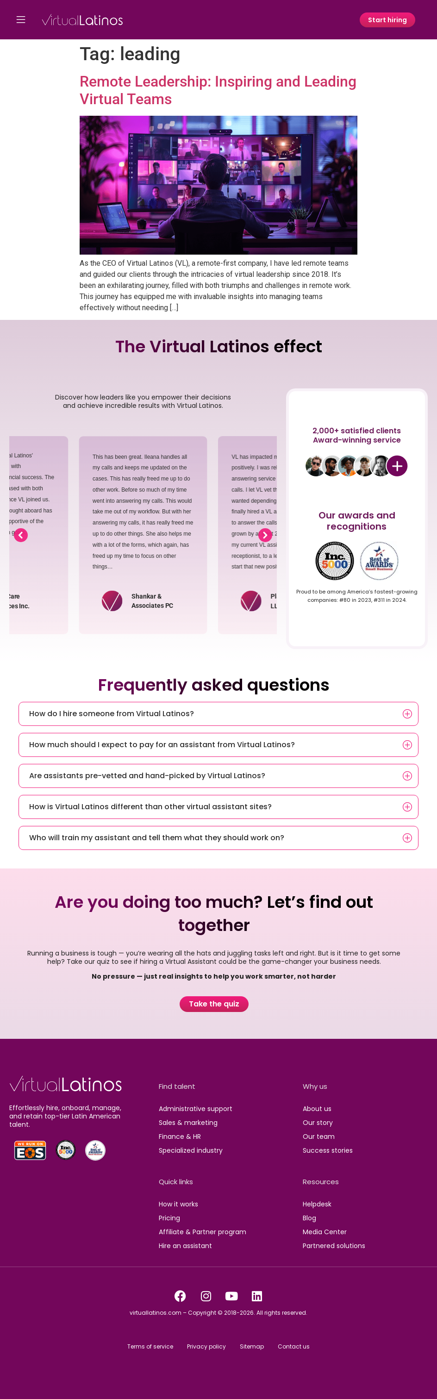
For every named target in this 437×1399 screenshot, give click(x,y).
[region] (143, 535)
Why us (315, 1086)
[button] (21, 535)
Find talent (177, 1086)
